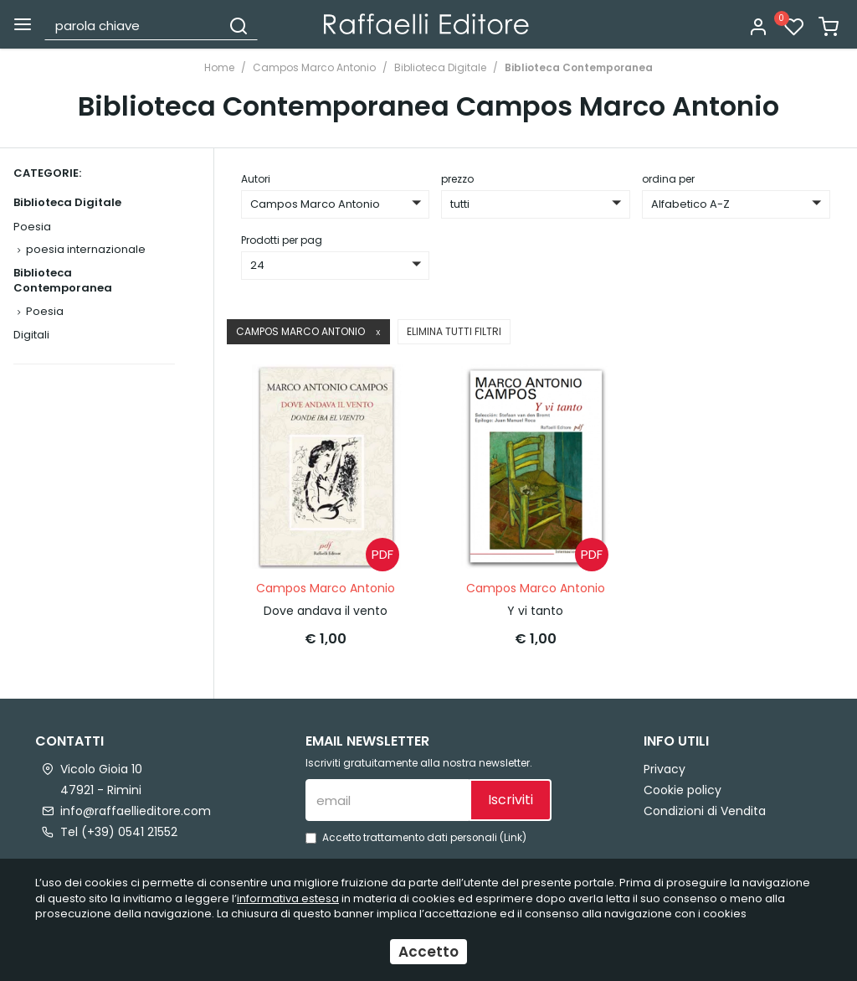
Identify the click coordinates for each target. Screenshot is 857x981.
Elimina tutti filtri (454, 331)
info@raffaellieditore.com (135, 811)
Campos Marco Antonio (314, 67)
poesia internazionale (86, 249)
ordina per (668, 179)
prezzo (457, 179)
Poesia (32, 227)
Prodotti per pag (281, 240)
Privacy (664, 769)
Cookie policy (682, 790)
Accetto (428, 952)
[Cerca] (238, 25)
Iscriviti (510, 799)
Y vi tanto (535, 610)
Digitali (31, 335)
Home (219, 67)
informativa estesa (288, 898)
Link (513, 837)
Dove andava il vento (325, 610)
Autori (255, 179)
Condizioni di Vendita (705, 811)
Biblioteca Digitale (440, 67)
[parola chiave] (133, 25)
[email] (387, 800)
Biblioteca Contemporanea (579, 67)
